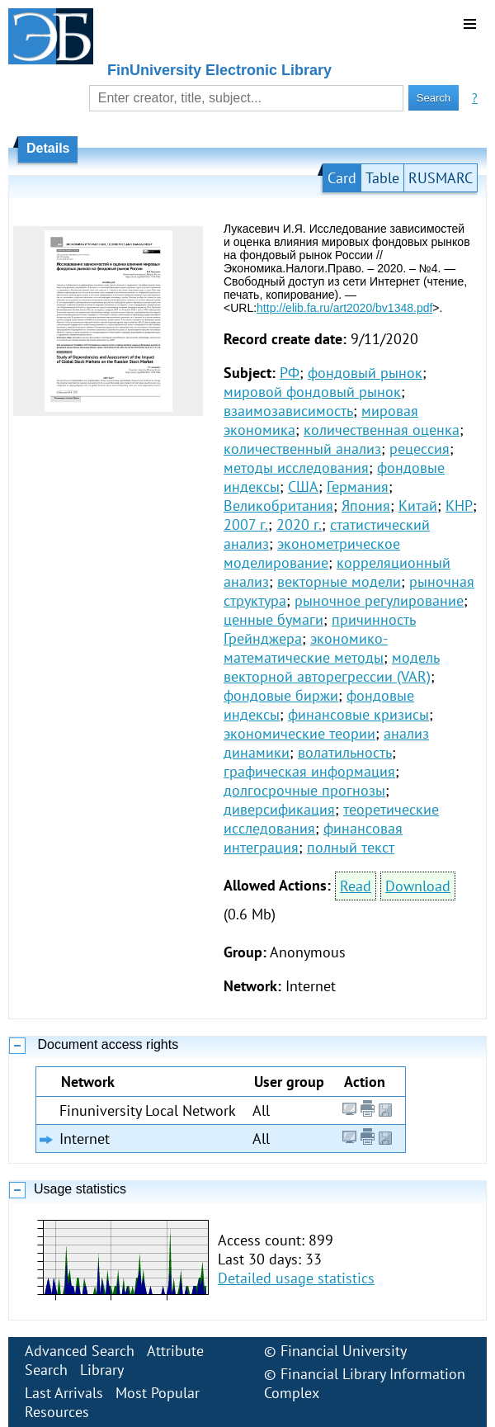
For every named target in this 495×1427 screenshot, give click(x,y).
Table (382, 177)
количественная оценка (382, 429)
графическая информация (309, 771)
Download (417, 886)
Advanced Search (79, 1350)
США (303, 486)
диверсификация (279, 809)
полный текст (350, 847)
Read (355, 886)
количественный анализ (302, 448)
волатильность (345, 752)
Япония (366, 505)
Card (342, 177)
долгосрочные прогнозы (304, 790)
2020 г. (299, 524)
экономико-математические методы (306, 648)
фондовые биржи (281, 695)
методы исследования (296, 467)
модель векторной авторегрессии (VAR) (332, 667)
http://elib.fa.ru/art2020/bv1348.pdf (344, 307)
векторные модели (339, 581)
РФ (289, 372)
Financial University (343, 1350)
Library (102, 1369)
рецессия (419, 448)
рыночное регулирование (379, 600)
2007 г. (246, 524)
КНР (459, 505)
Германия (358, 486)
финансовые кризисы (358, 714)
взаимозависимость (288, 410)
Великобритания (278, 505)
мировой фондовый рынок (312, 391)
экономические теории (299, 733)
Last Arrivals (64, 1392)
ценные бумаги (273, 619)
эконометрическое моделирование (312, 553)
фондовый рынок (365, 372)
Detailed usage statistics (296, 1278)
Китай (417, 505)
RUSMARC (440, 177)
